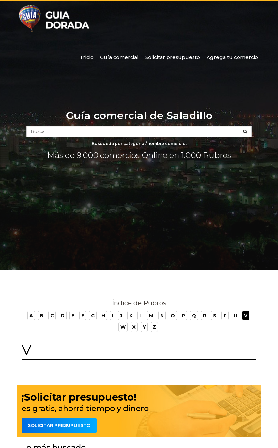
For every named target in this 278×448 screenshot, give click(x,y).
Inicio (87, 57)
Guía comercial (119, 57)
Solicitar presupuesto (172, 57)
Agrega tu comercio (232, 57)
